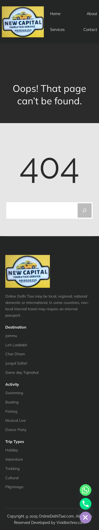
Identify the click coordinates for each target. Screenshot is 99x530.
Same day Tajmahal (22, 372)
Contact (90, 30)
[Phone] (85, 504)
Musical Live (15, 420)
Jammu (11, 335)
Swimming (14, 392)
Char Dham (15, 354)
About (92, 14)
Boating (12, 402)
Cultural (11, 477)
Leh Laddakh (16, 345)
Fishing (11, 411)
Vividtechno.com (70, 522)
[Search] (85, 210)
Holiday (11, 450)
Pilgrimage (14, 486)
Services (57, 30)
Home (55, 14)
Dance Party (15, 429)
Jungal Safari (16, 363)
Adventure (14, 459)
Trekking (12, 468)
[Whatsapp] (85, 490)
